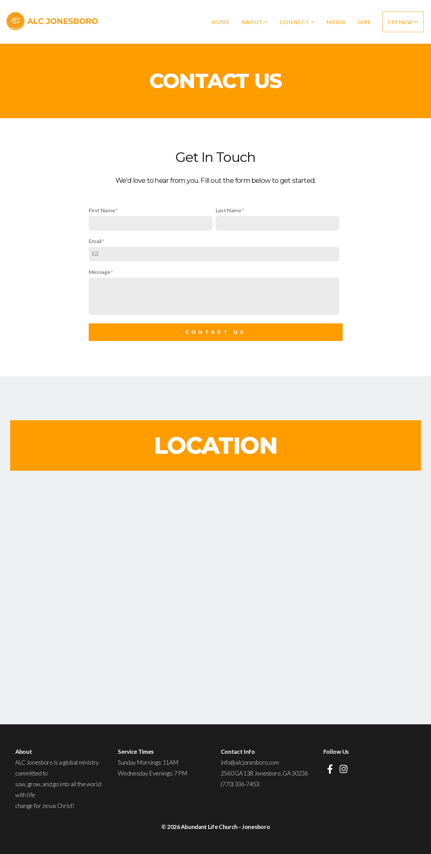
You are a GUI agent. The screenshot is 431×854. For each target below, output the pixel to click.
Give (364, 22)
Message (99, 272)
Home (220, 22)
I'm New (403, 22)
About (254, 22)
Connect (297, 22)
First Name (102, 210)
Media (336, 22)
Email (95, 241)
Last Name (228, 210)
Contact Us (215, 332)
